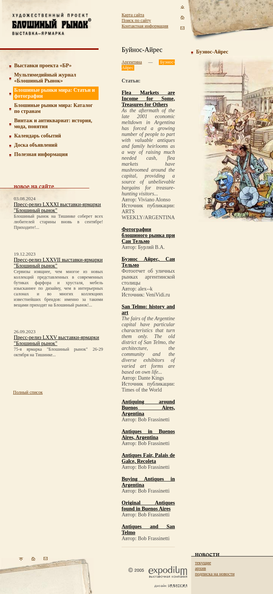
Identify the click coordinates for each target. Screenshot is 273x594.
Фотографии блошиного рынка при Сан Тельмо (148, 235)
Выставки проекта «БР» (43, 65)
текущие (203, 562)
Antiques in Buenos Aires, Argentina (148, 434)
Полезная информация (41, 154)
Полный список (28, 392)
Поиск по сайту (136, 20)
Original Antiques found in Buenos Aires (148, 506)
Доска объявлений (35, 145)
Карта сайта (133, 14)
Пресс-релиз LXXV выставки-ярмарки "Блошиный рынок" (56, 340)
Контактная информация (145, 26)
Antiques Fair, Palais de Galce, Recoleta (148, 458)
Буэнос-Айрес (212, 52)
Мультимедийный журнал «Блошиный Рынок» (45, 78)
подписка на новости (214, 574)
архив (200, 568)
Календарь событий (37, 136)
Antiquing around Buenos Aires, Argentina (148, 407)
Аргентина (132, 62)
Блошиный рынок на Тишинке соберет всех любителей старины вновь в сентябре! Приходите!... (58, 222)
